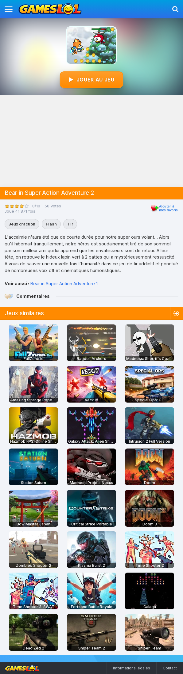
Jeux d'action (22, 224)
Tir (70, 224)
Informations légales (131, 668)
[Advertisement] (91, 141)
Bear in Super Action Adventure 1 (64, 283)
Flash (51, 224)
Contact (170, 668)
